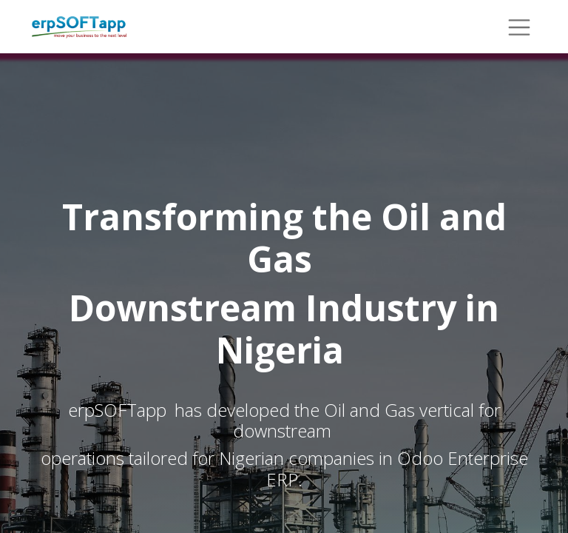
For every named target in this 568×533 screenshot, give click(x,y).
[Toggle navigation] (519, 26)
